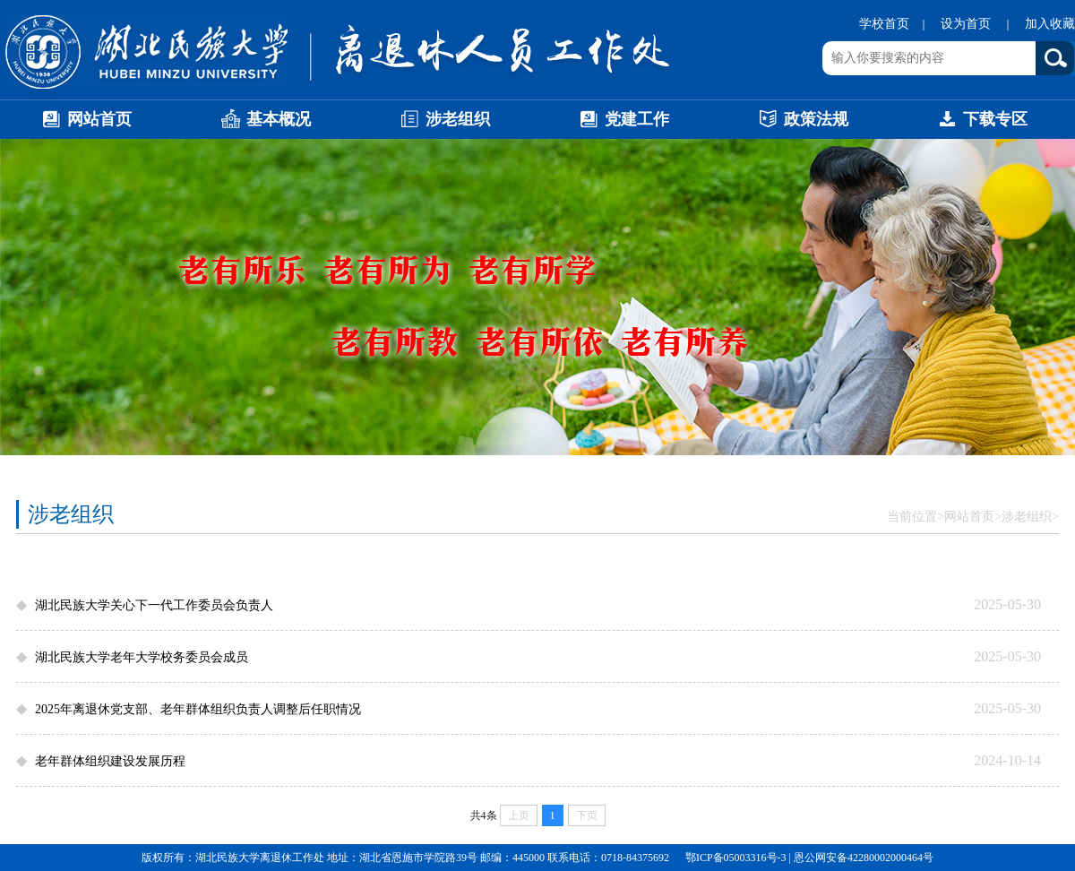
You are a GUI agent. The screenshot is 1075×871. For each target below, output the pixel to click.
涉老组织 (444, 122)
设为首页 (967, 23)
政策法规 (802, 122)
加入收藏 (1050, 23)
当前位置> (915, 516)
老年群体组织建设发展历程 (110, 761)
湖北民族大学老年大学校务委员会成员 (141, 657)
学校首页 (884, 23)
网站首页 (86, 122)
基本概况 (265, 122)
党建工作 (623, 122)
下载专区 (982, 122)
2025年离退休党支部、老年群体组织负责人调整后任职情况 (198, 709)
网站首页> (973, 516)
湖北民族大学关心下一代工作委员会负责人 (154, 605)
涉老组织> (1030, 516)
